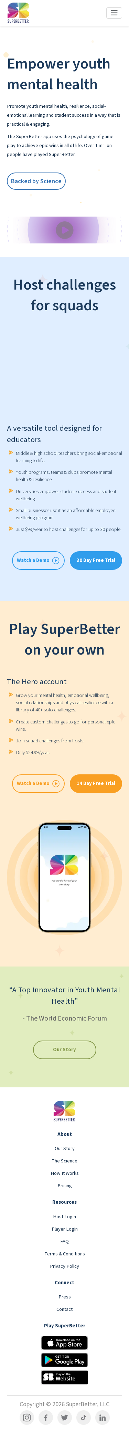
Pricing (64, 1185)
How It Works (65, 1173)
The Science (64, 1160)
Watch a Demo (38, 784)
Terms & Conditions (64, 1253)
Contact (64, 1309)
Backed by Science (36, 181)
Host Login (64, 1216)
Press (64, 1297)
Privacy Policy (64, 1266)
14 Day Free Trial (96, 783)
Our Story (64, 1049)
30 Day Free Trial (96, 560)
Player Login (65, 1229)
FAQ (64, 1241)
